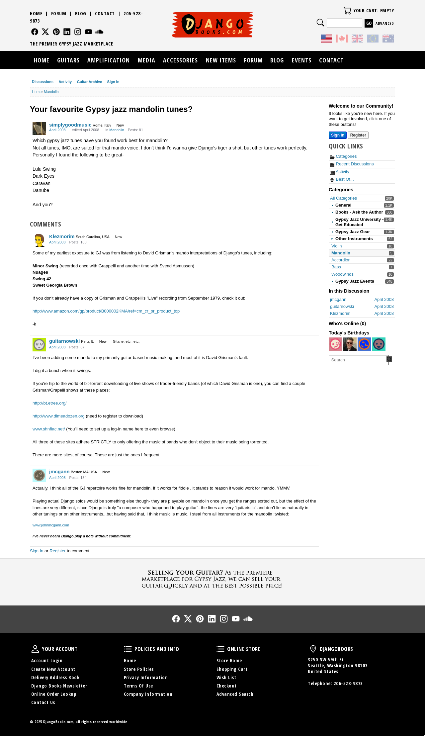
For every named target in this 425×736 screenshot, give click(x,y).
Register (57, 550)
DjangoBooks (313, 649)
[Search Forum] (389, 359)
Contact (105, 13)
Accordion (341, 259)
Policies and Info (128, 649)
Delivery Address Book (55, 677)
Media (146, 60)
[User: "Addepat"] (364, 344)
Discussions (42, 82)
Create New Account (53, 669)
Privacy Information (146, 677)
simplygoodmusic (70, 125)
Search (320, 22)
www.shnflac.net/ (49, 428)
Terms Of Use (138, 686)
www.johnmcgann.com (51, 525)
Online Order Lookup (53, 694)
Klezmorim (62, 236)
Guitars (68, 60)
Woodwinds (342, 274)
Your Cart (347, 10)
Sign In (113, 82)
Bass (336, 266)
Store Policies (139, 669)
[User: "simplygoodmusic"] (39, 128)
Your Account (35, 649)
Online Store (220, 649)
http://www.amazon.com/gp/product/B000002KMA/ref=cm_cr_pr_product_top (106, 311)
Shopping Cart (232, 669)
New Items (221, 60)
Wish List (226, 677)
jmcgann (59, 471)
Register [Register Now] (358, 135)
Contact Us (43, 702)
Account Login (47, 660)
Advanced (385, 23)
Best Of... (342, 179)
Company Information (148, 694)
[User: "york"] (335, 344)
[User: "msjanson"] (378, 344)
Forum (58, 13)
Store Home (229, 660)
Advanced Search (235, 694)
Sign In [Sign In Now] (337, 135)
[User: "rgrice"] (350, 344)
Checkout (226, 686)
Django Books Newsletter (59, 686)
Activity (65, 82)
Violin (336, 245)
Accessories (180, 60)
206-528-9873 (348, 683)
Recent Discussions (352, 163)
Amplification (108, 60)
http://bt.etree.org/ (50, 403)
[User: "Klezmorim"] (39, 240)
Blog (80, 13)
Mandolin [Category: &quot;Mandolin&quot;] (116, 130)
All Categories (343, 198)
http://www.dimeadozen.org (59, 416)
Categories (343, 156)
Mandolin (340, 252)
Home (36, 13)
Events (301, 60)
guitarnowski (64, 341)
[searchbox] (358, 360)
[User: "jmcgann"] (39, 475)
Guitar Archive (89, 82)
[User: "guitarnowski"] (39, 344)
